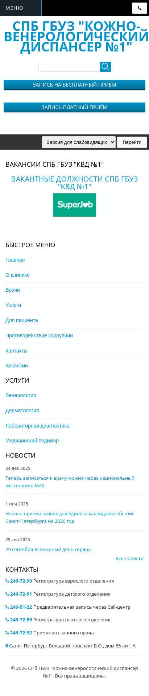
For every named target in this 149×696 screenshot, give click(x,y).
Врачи (12, 290)
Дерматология (22, 410)
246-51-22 (21, 607)
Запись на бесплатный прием (74, 84)
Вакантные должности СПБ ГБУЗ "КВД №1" (74, 182)
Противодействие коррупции (39, 335)
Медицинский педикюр (32, 440)
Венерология (20, 395)
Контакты (16, 351)
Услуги (13, 305)
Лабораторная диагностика (37, 426)
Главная (15, 260)
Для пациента (21, 320)
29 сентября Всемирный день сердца (48, 549)
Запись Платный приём (75, 107)
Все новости (130, 558)
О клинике (17, 275)
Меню (14, 7)
